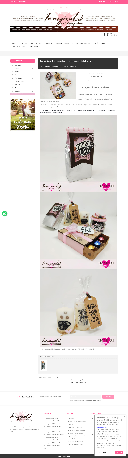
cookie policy (101, 427)
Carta (24, 75)
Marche (104, 43)
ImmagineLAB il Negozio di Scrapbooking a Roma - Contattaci (76, 435)
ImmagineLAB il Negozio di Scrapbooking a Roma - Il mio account (52, 445)
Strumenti (18, 65)
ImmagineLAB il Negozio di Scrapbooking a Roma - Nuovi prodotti (52, 426)
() (103, 2)
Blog (31, 43)
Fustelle (24, 69)
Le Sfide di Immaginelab (50, 66)
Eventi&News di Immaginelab (52, 61)
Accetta (119, 452)
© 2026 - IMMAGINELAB (64, 456)
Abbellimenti (24, 78)
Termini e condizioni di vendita (77, 421)
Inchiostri (24, 91)
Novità (95, 43)
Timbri (24, 72)
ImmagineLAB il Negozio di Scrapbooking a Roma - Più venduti (54, 433)
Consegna (71, 418)
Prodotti (48, 43)
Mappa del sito (72, 439)
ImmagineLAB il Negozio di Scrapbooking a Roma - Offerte (53, 420)
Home (14, 43)
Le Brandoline (70, 66)
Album (24, 88)
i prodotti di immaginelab (64, 43)
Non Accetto (103, 452)
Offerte (39, 43)
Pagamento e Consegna (75, 427)
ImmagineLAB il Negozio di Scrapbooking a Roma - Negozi (75, 443)
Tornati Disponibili (19, 46)
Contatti (70, 424)
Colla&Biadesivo (19, 81)
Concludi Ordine (34, 46)
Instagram (23, 43)
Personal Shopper (83, 43)
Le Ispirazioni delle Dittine (80, 61)
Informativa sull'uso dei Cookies (77, 430)
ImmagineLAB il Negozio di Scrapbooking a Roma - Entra (52, 439)
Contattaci (96, 413)
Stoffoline (18, 84)
